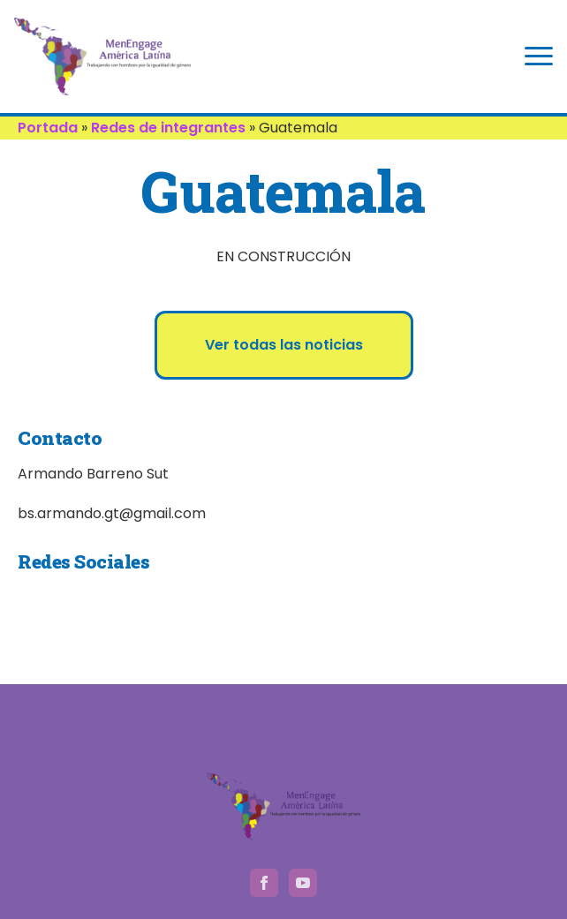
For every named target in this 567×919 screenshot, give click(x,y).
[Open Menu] (539, 56)
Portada (48, 127)
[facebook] (264, 883)
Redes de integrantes (168, 127)
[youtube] (303, 883)
